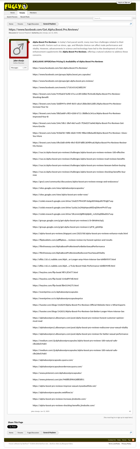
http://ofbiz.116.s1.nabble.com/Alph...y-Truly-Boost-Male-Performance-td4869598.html (74, 265)
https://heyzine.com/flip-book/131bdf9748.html (55, 278)
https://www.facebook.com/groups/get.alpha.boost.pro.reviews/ (63, 80)
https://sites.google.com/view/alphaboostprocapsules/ (58, 188)
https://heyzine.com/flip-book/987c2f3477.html (55, 272)
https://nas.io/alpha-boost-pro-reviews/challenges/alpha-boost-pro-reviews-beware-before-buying (79, 165)
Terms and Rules (114, 444)
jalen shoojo (43, 33)
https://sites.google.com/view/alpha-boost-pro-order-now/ (60, 194)
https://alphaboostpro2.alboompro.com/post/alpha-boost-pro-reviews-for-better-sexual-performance (80, 334)
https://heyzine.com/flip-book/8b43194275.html (56, 285)
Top (129, 440)
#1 (130, 411)
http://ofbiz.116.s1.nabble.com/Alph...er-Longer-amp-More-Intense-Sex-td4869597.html (74, 259)
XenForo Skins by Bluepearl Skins (61, 444)
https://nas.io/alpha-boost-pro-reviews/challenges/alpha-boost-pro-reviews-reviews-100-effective (79, 152)
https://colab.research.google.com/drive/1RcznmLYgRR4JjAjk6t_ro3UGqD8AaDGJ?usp (73, 214)
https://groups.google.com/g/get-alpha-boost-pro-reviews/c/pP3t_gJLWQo (68, 227)
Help (119, 440)
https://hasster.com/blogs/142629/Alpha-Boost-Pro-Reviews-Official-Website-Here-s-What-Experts (79, 304)
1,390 (25, 68)
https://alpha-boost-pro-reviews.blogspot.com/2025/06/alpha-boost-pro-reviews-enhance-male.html (80, 233)
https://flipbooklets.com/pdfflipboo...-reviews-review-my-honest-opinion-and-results (72, 239)
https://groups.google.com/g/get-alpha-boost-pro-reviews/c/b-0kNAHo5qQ (68, 220)
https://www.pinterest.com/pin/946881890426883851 (58, 379)
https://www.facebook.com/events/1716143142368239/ (59, 87)
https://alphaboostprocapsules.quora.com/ (53, 360)
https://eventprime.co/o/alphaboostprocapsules (55, 291)
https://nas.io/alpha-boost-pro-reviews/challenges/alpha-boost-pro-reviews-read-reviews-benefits (79, 158)
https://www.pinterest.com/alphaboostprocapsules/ (57, 373)
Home (12, 13)
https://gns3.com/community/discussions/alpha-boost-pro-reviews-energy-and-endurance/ (76, 181)
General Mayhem (25, 33)
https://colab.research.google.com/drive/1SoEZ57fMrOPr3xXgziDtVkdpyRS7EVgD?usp (73, 201)
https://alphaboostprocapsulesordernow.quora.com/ (57, 366)
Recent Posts (25, 17)
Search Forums (12, 17)
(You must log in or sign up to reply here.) (118, 417)
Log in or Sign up (124, 2)
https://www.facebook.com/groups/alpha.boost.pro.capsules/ (62, 74)
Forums (22, 13)
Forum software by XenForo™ (28, 444)
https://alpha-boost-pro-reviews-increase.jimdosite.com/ (59, 398)
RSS (133, 440)
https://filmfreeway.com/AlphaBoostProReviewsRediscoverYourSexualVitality (69, 252)
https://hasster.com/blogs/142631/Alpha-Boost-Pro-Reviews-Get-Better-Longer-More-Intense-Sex (78, 311)
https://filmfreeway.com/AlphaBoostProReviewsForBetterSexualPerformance (69, 246)
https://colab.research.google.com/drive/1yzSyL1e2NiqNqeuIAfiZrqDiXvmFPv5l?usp (72, 207)
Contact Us (112, 440)
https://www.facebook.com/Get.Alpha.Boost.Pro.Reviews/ (60, 68)
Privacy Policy (126, 444)
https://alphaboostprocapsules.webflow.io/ (53, 392)
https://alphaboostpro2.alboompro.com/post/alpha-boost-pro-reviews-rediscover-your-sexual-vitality (80, 327)
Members (33, 13)
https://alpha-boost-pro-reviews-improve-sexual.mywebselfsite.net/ (65, 386)
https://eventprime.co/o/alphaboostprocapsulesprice (58, 298)
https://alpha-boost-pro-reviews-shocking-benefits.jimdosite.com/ (64, 405)
